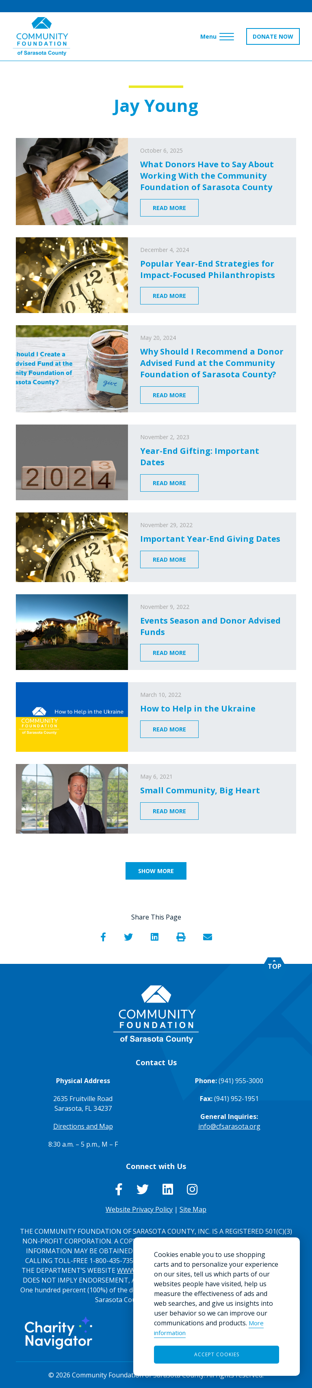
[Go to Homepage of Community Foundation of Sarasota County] (41, 36)
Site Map (193, 1209)
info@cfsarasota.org (229, 1126)
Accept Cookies (216, 1354)
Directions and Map (83, 1126)
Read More (169, 208)
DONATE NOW (273, 36)
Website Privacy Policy (139, 1209)
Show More (156, 871)
